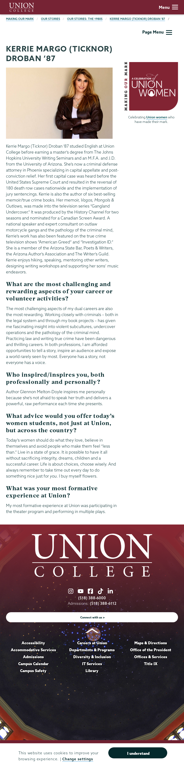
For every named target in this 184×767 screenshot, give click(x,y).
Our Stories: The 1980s (85, 19)
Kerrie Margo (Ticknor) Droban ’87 (137, 19)
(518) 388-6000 (92, 598)
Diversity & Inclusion (92, 656)
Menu (168, 7)
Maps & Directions (150, 642)
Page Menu (157, 32)
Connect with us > (92, 617)
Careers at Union (92, 642)
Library (92, 670)
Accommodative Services (33, 649)
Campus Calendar (33, 663)
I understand (138, 753)
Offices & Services (150, 656)
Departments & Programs (92, 649)
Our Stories (50, 19)
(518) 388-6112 (103, 603)
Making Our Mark (20, 19)
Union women (156, 117)
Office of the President (150, 649)
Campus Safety (33, 670)
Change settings (77, 759)
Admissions (33, 656)
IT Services (92, 663)
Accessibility (33, 642)
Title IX (150, 663)
